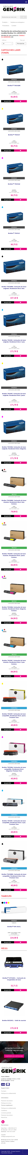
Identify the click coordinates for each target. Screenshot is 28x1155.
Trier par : (22, 40)
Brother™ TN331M (14, 184)
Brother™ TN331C (14, 233)
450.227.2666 (12, 1130)
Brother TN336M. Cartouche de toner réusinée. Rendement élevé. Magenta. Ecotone (14, 609)
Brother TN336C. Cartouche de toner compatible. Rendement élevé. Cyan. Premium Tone (14, 822)
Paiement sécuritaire (7, 1100)
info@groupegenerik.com (8, 1136)
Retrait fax (4, 1117)
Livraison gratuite (6, 1113)
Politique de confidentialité (8, 1093)
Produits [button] (5, 22)
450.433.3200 (11, 1131)
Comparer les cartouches (14, 1056)
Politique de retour (6, 1103)
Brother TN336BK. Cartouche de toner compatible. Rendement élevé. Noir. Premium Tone (14, 876)
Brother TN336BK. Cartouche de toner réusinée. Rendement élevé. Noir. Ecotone (14, 502)
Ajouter (7, 101)
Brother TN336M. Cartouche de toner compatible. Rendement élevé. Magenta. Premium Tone (14, 769)
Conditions (4, 1110)
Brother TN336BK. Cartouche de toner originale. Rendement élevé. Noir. (14, 287)
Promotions (5, 25)
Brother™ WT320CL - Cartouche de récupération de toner (14, 979)
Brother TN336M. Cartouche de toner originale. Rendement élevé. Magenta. (14, 448)
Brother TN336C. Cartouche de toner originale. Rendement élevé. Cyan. (14, 341)
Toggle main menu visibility (26, 1)
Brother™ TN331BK (14, 85)
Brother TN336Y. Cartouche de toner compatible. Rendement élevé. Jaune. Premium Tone (14, 715)
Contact (13, 25)
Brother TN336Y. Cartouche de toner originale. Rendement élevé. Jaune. (14, 394)
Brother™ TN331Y (14, 135)
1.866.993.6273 (12, 1128)
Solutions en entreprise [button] (18, 22)
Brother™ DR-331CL (14, 926)
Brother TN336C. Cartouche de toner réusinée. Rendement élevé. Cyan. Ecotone (14, 662)
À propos (3, 1091)
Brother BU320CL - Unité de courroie (14, 1020)
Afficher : (4, 40)
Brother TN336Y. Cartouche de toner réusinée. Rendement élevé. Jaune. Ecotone (14, 555)
